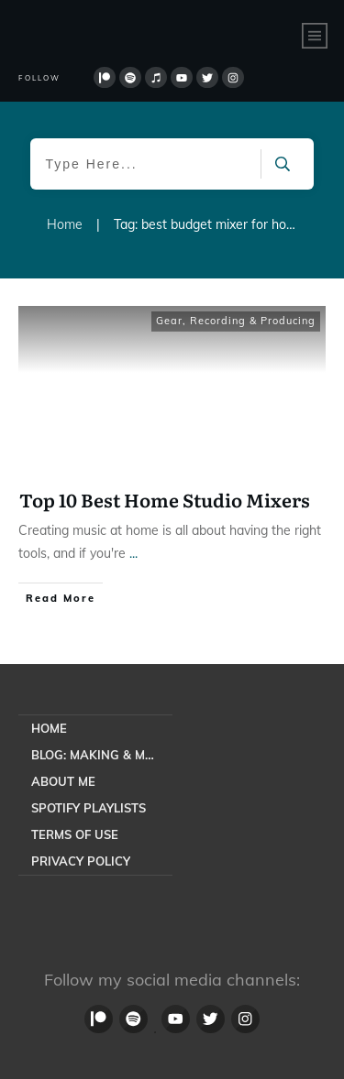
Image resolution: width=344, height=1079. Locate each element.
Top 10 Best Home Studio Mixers (164, 499)
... (133, 553)
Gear (169, 320)
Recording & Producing (253, 320)
